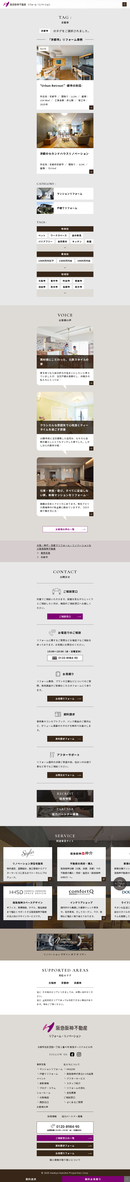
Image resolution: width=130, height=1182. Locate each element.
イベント (41, 1078)
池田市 (42, 286)
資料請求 (31, 1179)
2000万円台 (84, 260)
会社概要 (71, 1092)
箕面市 (78, 280)
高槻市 (66, 286)
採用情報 (52, 1116)
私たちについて (72, 1064)
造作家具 (76, 235)
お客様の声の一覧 (65, 529)
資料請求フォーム (65, 738)
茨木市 (54, 286)
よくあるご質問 (75, 1102)
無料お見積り (93, 1179)
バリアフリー (45, 241)
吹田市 (66, 280)
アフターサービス (76, 1078)
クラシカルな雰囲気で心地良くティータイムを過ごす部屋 (64, 427)
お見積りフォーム (65, 698)
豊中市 (54, 280)
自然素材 (62, 241)
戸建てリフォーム (49, 1073)
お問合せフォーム (65, 775)
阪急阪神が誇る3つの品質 (80, 1073)
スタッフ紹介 (74, 1083)
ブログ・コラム (48, 1088)
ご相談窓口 (65, 616)
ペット (42, 235)
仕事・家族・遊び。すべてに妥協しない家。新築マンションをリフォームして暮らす (64, 495)
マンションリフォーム (51, 1069)
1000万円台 (65, 260)
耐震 (89, 241)
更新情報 (44, 1083)
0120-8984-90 (68, 658)
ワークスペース (59, 235)
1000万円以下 (46, 260)
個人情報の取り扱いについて (65, 1160)
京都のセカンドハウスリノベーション (64, 153)
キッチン (77, 241)
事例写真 (45, 552)
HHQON (71, 1069)
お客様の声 (42, 1106)
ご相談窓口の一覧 (65, 1138)
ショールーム (44, 1092)
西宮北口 (44, 1102)
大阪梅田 (44, 1097)
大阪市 (42, 280)
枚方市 (78, 286)
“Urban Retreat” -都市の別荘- (61, 86)
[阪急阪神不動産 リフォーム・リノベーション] (26, 4)
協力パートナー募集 (72, 1116)
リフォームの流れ (76, 1088)
